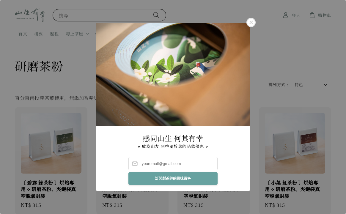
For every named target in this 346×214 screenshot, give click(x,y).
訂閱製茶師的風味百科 (173, 178)
